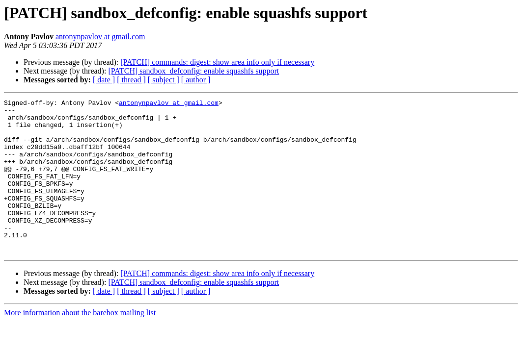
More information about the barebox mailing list (80, 343)
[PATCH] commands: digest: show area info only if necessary (217, 62)
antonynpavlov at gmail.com (100, 36)
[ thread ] (131, 80)
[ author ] (196, 80)
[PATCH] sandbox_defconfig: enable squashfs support (193, 71)
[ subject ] (163, 80)
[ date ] (104, 80)
